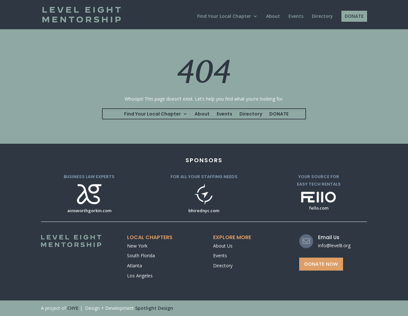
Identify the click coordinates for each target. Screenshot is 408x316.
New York (137, 246)
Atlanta (134, 265)
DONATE (354, 16)
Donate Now (321, 264)
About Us (223, 246)
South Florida (141, 255)
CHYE (73, 308)
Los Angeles (140, 276)
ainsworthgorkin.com (89, 210)
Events (295, 16)
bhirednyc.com (203, 210)
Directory (322, 16)
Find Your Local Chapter (224, 16)
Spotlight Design (154, 308)
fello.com (318, 208)
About (273, 16)
